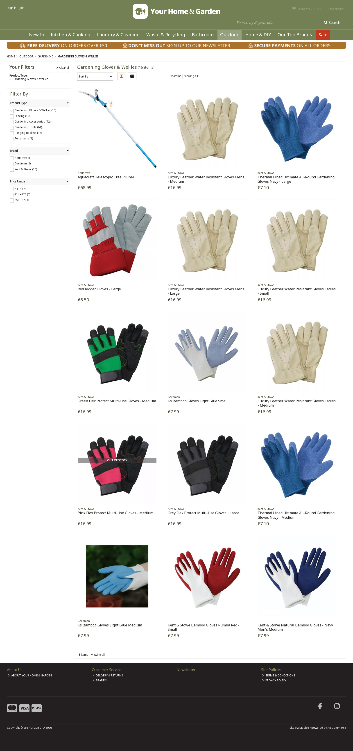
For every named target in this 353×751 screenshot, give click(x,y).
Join (22, 8)
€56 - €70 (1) (22, 200)
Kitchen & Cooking (71, 35)
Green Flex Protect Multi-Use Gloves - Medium (117, 400)
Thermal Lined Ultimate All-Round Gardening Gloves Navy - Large (296, 179)
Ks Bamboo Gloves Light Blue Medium (110, 625)
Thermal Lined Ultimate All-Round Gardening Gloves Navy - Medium (296, 515)
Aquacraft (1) (23, 158)
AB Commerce (337, 728)
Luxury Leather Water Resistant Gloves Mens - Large (206, 291)
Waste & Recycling (165, 35)
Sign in (12, 8)
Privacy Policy (274, 680)
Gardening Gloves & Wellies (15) (35, 110)
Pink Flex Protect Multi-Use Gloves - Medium (115, 512)
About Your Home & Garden (30, 675)
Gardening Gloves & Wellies (28, 79)
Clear (63, 67)
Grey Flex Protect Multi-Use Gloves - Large (203, 512)
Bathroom (203, 35)
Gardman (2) (23, 163)
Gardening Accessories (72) (32, 121)
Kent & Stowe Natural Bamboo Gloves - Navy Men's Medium (295, 627)
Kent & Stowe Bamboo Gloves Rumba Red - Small (204, 627)
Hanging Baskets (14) (28, 133)
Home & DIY (258, 35)
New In (36, 35)
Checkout (336, 9)
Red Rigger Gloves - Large (99, 289)
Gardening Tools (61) (28, 127)
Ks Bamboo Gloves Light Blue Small (198, 400)
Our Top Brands (295, 35)
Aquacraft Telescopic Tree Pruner (106, 177)
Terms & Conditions (278, 675)
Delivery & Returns (108, 675)
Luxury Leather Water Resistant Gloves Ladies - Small (297, 291)
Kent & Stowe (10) (26, 169)
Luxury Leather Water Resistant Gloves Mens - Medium (206, 179)
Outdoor (229, 35)
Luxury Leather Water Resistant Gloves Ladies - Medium (297, 403)
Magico (304, 728)
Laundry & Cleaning (118, 35)
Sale (323, 35)
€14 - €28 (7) (22, 194)
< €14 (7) (20, 188)
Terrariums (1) (24, 138)
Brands (100, 680)
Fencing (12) (22, 116)
